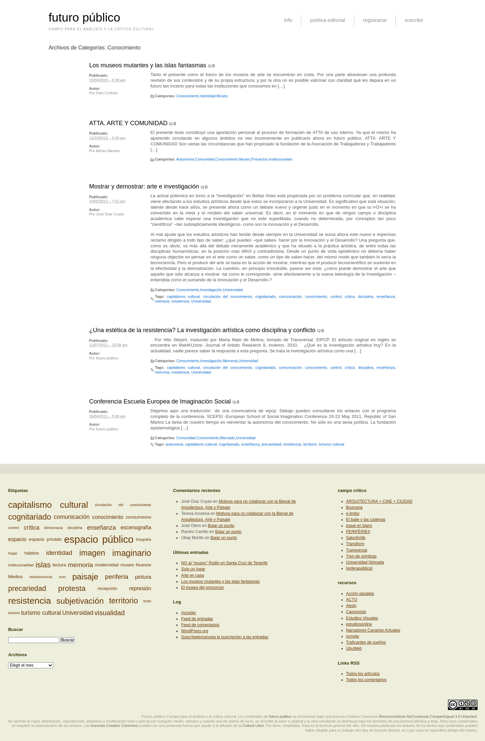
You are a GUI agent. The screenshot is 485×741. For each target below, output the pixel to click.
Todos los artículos (363, 673)
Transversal (356, 550)
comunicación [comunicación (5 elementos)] (72, 517)
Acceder (188, 612)
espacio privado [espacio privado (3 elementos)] (45, 539)
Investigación (211, 290)
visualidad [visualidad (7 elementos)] (109, 612)
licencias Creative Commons (114, 726)
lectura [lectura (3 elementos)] (59, 564)
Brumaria (354, 507)
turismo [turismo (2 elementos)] (14, 613)
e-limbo (353, 513)
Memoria (230, 361)
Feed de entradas (197, 618)
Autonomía (185, 159)
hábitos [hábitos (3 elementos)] (32, 552)
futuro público (84, 17)
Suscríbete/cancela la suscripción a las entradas (224, 637)
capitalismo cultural (183, 296)
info (288, 20)
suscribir (413, 20)
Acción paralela (360, 593)
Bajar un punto (221, 525)
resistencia (180, 301)
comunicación (290, 296)
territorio (310, 444)
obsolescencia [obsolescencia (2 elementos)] (40, 577)
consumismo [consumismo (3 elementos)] (138, 517)
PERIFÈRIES (358, 531)
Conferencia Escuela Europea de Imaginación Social (160, 401)
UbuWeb (354, 648)
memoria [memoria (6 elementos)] (80, 564)
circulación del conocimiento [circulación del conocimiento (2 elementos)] (123, 505)
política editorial (327, 20)
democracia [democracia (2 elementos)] (53, 528)
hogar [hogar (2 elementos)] (12, 553)
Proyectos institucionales (272, 159)
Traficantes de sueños (366, 642)
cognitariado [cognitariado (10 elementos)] (29, 517)
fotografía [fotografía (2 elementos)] (143, 539)
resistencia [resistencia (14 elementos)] (29, 601)
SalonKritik (356, 537)
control (335, 296)
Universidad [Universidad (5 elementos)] (77, 612)
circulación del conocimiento (227, 296)
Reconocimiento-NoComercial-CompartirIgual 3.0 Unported (428, 716)
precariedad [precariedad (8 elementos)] (27, 589)
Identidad (207, 96)
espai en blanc (359, 525)
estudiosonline (359, 624)
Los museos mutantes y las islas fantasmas (147, 65)
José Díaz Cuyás (110, 214)
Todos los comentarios (366, 679)
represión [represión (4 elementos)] (140, 589)
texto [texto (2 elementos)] (147, 601)
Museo (222, 96)
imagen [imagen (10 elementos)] (92, 553)
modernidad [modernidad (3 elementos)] (107, 564)
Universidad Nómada (365, 562)
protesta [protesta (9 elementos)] (72, 588)
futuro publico (107, 358)
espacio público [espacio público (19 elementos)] (98, 539)
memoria (162, 301)
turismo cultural (331, 444)
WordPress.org (194, 631)
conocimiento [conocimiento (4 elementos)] (107, 517)
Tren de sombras (361, 556)
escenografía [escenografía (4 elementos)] (136, 527)
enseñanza (385, 296)
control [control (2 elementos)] (13, 528)
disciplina (365, 296)
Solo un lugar (193, 569)
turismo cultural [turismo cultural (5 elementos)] (41, 612)
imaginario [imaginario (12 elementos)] (131, 553)
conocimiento (316, 296)
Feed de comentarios (200, 625)
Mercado (227, 438)
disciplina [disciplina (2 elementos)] (74, 528)
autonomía (174, 444)
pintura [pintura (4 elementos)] (143, 577)
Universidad (233, 290)
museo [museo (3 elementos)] (127, 564)
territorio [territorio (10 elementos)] (123, 601)
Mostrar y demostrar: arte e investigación (144, 186)
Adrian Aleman (108, 151)
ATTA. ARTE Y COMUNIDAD (128, 123)
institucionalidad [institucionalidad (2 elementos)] (21, 565)
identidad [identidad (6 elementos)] (59, 552)
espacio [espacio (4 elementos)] (17, 539)
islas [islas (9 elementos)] (43, 565)
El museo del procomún (202, 587)
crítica (350, 296)
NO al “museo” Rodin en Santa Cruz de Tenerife (224, 563)
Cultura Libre (253, 726)
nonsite (352, 636)
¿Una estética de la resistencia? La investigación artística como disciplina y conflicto (202, 330)
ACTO (351, 599)
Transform (355, 543)
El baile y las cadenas (366, 519)
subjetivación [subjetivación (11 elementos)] (80, 600)
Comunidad (204, 159)
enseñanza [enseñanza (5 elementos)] (101, 527)
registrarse (375, 20)
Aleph (351, 605)
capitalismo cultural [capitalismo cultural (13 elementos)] (48, 504)
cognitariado (265, 296)
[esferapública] (359, 568)
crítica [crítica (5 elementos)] (31, 527)
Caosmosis (356, 611)
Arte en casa (192, 575)
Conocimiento (187, 96)
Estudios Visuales (362, 618)
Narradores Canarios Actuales (373, 630)
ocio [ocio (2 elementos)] (62, 577)
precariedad (271, 444)
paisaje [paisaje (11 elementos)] (85, 576)
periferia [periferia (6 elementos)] (116, 576)
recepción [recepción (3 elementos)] (107, 588)
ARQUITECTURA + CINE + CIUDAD (379, 501)
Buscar (15, 629)
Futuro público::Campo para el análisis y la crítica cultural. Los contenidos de (205, 716)
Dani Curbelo (107, 93)
